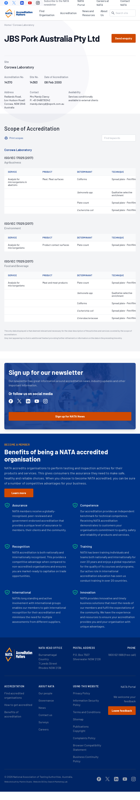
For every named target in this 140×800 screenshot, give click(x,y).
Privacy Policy (81, 693)
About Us (104, 13)
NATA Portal (81, 3)
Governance (46, 700)
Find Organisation (46, 13)
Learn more (19, 493)
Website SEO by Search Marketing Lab (50, 781)
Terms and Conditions (87, 712)
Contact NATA (125, 3)
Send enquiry (123, 38)
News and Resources (88, 13)
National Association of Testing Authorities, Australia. (43, 776)
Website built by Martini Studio (18, 781)
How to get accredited (18, 704)
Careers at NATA (103, 3)
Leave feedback (122, 710)
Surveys (44, 722)
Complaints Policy (84, 738)
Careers (44, 729)
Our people (45, 693)
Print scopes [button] (16, 137)
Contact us (45, 715)
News (42, 707)
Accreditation (68, 13)
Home (7, 24)
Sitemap (78, 719)
